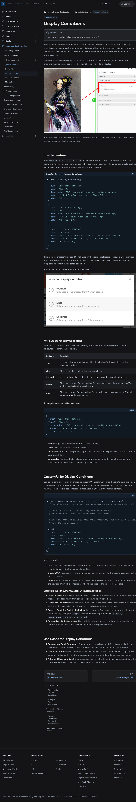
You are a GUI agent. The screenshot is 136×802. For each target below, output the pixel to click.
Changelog (50, 4)
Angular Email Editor (87, 777)
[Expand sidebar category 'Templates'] (36, 31)
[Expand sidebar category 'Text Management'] (36, 51)
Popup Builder (9, 773)
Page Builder (8, 764)
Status (118, 777)
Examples (119, 764)
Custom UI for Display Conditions (54, 710)
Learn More (91, 37)
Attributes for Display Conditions (53, 692)
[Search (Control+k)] (127, 4)
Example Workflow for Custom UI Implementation (54, 720)
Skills (58, 769)
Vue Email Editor (86, 782)
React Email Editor (86, 773)
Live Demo (119, 773)
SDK (33, 769)
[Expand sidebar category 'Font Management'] (36, 55)
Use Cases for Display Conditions (54, 729)
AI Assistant (61, 760)
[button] (19, 11)
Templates (7, 777)
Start (9, 4)
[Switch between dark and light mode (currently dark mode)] (114, 4)
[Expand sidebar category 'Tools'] (36, 36)
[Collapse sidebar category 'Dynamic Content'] (36, 65)
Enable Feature (52, 685)
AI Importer (61, 764)
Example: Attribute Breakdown (52, 702)
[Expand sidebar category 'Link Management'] (36, 60)
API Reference (37, 773)
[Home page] (44, 12)
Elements (35, 760)
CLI (32, 764)
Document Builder (10, 769)
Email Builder (8, 760)
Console (118, 769)
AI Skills (82, 786)
